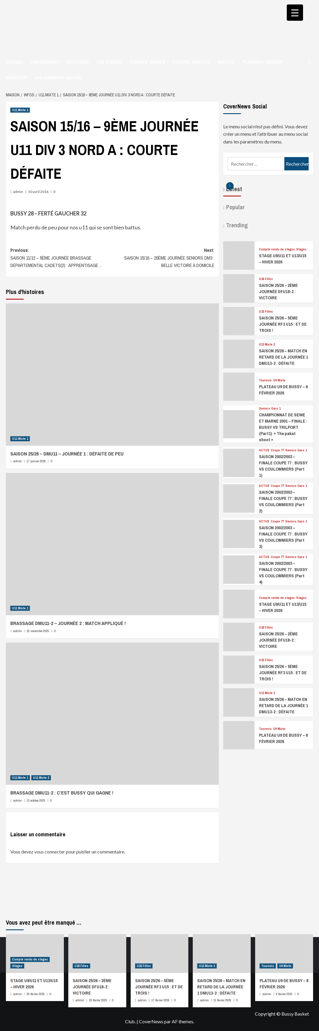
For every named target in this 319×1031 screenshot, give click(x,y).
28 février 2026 (36, 994)
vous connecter (49, 851)
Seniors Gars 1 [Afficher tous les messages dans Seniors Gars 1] (270, 408)
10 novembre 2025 (38, 631)
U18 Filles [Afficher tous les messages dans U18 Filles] (266, 279)
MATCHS (226, 62)
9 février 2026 (284, 994)
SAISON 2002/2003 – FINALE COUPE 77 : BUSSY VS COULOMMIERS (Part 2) (283, 501)
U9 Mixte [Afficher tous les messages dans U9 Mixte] (279, 380)
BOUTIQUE (78, 62)
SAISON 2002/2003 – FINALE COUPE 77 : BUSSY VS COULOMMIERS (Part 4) (283, 572)
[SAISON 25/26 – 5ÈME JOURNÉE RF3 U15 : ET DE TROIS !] (239, 320)
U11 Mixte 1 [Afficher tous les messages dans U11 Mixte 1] (20, 110)
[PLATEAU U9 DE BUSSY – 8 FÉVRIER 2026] (239, 386)
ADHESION (16, 77)
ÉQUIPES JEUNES (147, 62)
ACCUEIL (15, 62)
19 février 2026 (98, 1000)
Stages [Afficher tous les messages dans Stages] (301, 249)
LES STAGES (109, 62)
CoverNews (151, 1021)
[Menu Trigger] (295, 12)
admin (18, 191)
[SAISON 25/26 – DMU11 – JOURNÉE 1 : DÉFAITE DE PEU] (112, 374)
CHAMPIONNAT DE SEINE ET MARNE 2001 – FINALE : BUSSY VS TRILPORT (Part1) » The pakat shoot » (283, 427)
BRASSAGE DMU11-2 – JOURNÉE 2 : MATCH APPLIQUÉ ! (68, 623)
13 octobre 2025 (36, 800)
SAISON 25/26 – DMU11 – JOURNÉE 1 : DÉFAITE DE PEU (67, 453)
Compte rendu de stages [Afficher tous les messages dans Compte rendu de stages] (277, 249)
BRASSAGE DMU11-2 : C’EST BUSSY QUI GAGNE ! (61, 792)
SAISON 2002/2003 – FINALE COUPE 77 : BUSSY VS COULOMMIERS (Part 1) (283, 465)
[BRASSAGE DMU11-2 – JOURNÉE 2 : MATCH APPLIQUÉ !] (112, 544)
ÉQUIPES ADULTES (191, 62)
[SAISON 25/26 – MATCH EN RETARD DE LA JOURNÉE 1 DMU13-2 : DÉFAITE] (239, 353)
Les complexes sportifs (58, 77)
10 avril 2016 (38, 191)
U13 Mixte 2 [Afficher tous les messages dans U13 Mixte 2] (267, 344)
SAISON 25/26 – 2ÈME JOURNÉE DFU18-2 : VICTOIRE (278, 291)
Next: (163, 258)
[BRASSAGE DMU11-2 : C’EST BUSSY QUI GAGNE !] (112, 713)
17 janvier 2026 (36, 461)
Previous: (61, 258)
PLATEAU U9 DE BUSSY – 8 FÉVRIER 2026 (283, 389)
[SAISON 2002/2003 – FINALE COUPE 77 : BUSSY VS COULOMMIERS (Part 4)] (239, 569)
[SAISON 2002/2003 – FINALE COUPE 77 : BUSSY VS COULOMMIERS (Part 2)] (239, 498)
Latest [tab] (233, 189)
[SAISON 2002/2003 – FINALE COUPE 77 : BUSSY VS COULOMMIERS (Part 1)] (239, 462)
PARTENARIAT (45, 62)
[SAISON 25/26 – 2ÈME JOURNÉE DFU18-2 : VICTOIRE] (239, 287)
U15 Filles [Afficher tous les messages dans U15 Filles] (266, 311)
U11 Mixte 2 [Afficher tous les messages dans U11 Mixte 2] (41, 778)
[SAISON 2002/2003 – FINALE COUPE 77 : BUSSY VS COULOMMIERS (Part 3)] (239, 533)
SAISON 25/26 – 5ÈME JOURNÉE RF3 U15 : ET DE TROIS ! (283, 324)
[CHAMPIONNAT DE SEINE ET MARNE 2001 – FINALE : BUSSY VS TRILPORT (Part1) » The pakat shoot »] (239, 423)
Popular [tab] (235, 207)
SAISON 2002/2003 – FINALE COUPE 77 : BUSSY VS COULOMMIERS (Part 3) (283, 537)
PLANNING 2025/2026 (262, 62)
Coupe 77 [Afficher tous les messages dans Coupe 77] (277, 450)
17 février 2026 (160, 1000)
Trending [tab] (236, 225)
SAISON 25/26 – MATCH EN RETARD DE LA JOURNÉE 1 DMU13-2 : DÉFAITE (283, 357)
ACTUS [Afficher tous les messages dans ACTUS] (264, 450)
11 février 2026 (222, 1000)
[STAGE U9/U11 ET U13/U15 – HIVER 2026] (239, 255)
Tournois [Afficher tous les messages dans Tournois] (265, 380)
